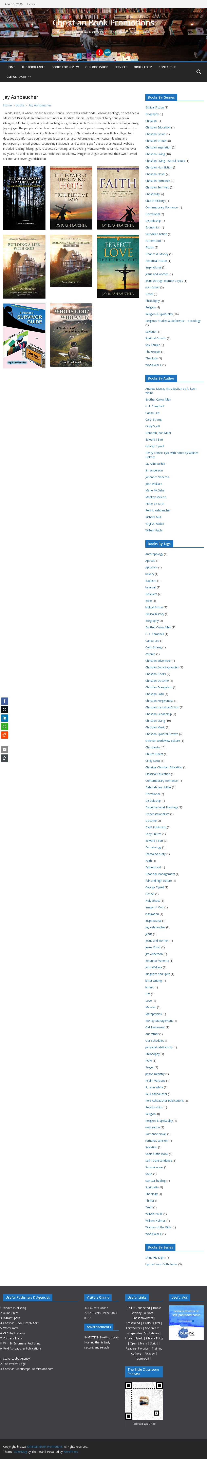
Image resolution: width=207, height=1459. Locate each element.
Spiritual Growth (155, 338)
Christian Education (157, 127)
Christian (151, 121)
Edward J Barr (154, 439)
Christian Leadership (158, 714)
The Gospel (152, 351)
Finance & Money (156, 254)
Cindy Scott (152, 426)
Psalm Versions (155, 1080)
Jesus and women (157, 274)
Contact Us (167, 67)
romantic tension (156, 1140)
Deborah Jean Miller (158, 433)
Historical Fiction (156, 261)
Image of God (154, 907)
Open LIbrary (139, 1343)
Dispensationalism (157, 814)
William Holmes (155, 1220)
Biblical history (154, 614)
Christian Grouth (156, 141)
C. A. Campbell (154, 406)
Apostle (150, 561)
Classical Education (157, 774)
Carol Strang (153, 419)
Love (148, 1000)
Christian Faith (154, 694)
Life (147, 994)
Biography (152, 114)
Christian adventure (158, 661)
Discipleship (153, 221)
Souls (148, 1174)
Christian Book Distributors (21, 1323)
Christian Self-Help (157, 187)
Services (121, 67)
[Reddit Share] (4, 735)
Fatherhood (153, 241)
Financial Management (160, 874)
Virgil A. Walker (154, 524)
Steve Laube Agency (16, 1358)
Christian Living (155, 154)
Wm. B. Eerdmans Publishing (21, 1343)
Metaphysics (153, 1014)
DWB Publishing (155, 827)
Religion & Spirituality (159, 314)
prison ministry (155, 1074)
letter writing (153, 980)
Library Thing (154, 1338)
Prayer (149, 1067)
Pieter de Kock (154, 504)
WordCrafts (10, 1328)
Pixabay (150, 1353)
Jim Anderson (154, 470)
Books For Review (65, 67)
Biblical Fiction (154, 107)
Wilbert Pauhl (154, 530)
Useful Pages (16, 77)
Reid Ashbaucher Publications (164, 1100)
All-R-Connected (139, 1308)
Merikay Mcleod (155, 497)
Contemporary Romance (161, 207)
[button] (28, 77)
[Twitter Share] (4, 709)
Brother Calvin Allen (158, 399)
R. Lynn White (154, 1087)
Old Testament (155, 1027)
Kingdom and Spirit (157, 974)
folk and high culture (158, 881)
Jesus (148, 934)
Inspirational (153, 267)
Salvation (151, 331)
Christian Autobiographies (162, 667)
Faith (148, 861)
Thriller (149, 1200)
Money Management (159, 1020)
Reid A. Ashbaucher (157, 510)
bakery (149, 574)
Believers (151, 594)
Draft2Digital (152, 1323)
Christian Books (155, 674)
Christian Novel (155, 174)
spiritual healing (155, 1180)
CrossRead (133, 1323)
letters (149, 987)
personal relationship (159, 1047)
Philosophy (152, 301)
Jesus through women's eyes (164, 281)
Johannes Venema (157, 477)
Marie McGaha (155, 490)
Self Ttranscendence (158, 1160)
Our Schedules (154, 1040)
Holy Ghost (152, 901)
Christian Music (155, 727)
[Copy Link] (4, 758)
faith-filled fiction (156, 234)
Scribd (154, 1343)
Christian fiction (155, 134)
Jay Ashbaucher (39, 105)
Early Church (153, 834)
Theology (151, 358)
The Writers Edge (14, 1364)
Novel (149, 294)
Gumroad (143, 1358)
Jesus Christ (153, 947)
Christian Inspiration (158, 147)
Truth (148, 1207)
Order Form (143, 67)
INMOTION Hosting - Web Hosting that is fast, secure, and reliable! (101, 1342)
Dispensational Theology (161, 807)
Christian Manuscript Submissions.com (28, 1369)
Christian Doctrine (157, 681)
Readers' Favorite (137, 1348)
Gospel (149, 894)
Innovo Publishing (14, 1308)
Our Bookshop (96, 67)
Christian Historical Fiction (162, 707)
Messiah (150, 1007)
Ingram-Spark (134, 1338)
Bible (148, 601)
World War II (153, 365)
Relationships (154, 1107)
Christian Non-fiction (158, 167)
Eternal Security (155, 854)
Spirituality (152, 1187)
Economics (152, 227)
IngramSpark (11, 1318)
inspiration (152, 914)
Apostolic (151, 567)
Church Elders (154, 754)
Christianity (152, 194)
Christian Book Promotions (103, 22)
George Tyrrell (154, 446)
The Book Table (33, 67)
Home (10, 67)
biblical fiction (154, 607)
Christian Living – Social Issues (165, 161)
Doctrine (151, 821)
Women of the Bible (158, 1227)
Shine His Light (155, 1257)
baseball (150, 587)
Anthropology (154, 554)
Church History (155, 201)
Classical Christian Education (163, 767)
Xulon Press (11, 1313)
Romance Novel (155, 1134)
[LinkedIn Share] (4, 718)
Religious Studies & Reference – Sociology (173, 321)
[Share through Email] (4, 749)
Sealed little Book (156, 1154)
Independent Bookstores (143, 1333)
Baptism (150, 581)
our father (151, 1034)
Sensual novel (154, 1167)
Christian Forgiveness (159, 701)
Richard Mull (153, 517)
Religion (150, 307)
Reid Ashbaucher (156, 1094)
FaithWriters (134, 1328)
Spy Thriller (152, 345)
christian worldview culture (162, 741)
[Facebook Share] (4, 701)
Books (20, 105)
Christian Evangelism (158, 687)
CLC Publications (14, 1333)
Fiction (149, 247)
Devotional (152, 214)
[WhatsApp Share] (4, 726)
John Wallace (153, 484)
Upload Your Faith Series (161, 1264)
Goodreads (152, 1328)
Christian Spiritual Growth (161, 734)
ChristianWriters (143, 1318)
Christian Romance (157, 181)
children (150, 654)
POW (148, 1060)
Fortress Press (12, 1338)
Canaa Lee (152, 413)
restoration (152, 1127)
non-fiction (152, 287)
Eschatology (153, 847)
